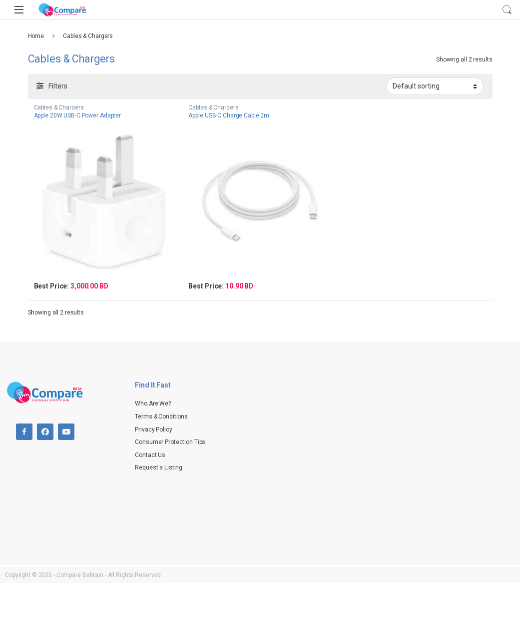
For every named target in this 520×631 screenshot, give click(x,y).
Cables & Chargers (59, 107)
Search (507, 10)
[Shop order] (435, 86)
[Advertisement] (392, 452)
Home (36, 36)
